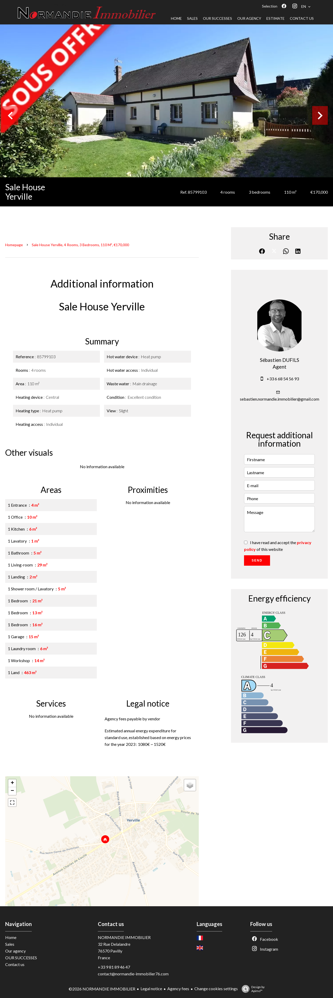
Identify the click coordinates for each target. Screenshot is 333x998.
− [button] (12, 791)
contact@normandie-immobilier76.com (133, 973)
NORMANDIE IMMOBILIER (124, 937)
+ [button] (12, 783)
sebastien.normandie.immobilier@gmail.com (279, 398)
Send (257, 560)
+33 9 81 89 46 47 (114, 966)
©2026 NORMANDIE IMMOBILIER (102, 988)
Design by (252, 989)
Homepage (14, 245)
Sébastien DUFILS (279, 360)
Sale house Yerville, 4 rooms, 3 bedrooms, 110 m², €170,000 (80, 245)
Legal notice (151, 988)
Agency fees (178, 988)
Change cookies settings (216, 988)
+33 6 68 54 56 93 (283, 378)
